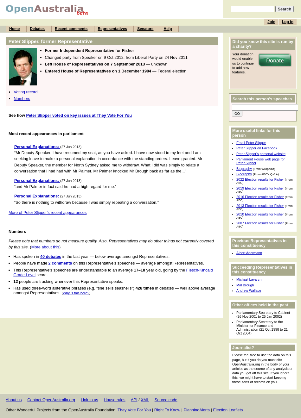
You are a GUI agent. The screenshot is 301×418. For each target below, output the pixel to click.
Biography (244, 169)
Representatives (112, 29)
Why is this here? (76, 293)
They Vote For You (134, 410)
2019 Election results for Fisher (260, 188)
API (134, 399)
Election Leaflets (228, 410)
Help (167, 29)
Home (14, 29)
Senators (145, 29)
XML (145, 399)
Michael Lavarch (248, 279)
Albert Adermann (249, 253)
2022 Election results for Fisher (260, 179)
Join (271, 22)
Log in (287, 22)
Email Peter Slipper (251, 143)
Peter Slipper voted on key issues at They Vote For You (79, 115)
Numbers (22, 98)
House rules (114, 399)
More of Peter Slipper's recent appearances (47, 212)
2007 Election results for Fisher (260, 223)
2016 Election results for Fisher (260, 197)
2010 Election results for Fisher (260, 214)
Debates (37, 29)
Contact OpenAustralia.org (51, 399)
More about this (45, 247)
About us (14, 399)
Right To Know (167, 410)
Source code (166, 399)
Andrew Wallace (248, 290)
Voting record (25, 92)
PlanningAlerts (197, 410)
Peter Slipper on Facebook (256, 148)
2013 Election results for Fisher (260, 206)
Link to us (89, 399)
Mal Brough (245, 285)
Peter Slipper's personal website (260, 154)
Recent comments (71, 29)
